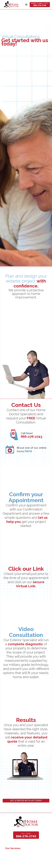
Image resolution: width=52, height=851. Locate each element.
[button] (26, 4)
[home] (10, 4)
